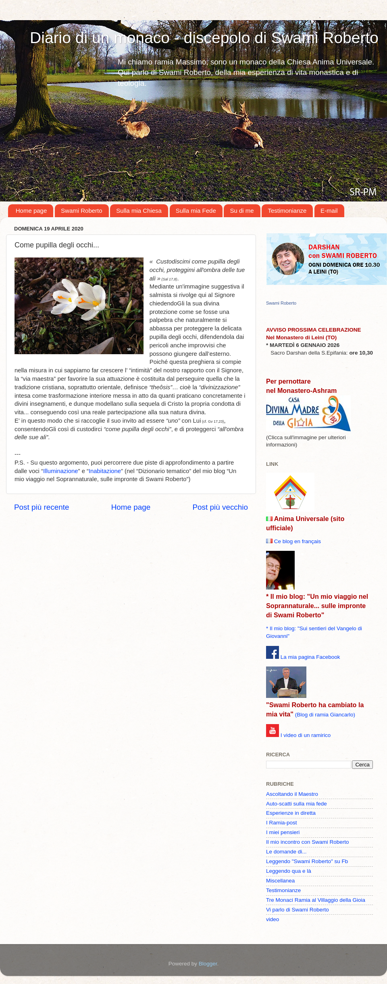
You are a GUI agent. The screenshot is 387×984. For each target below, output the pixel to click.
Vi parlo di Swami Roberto (297, 910)
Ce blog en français (297, 541)
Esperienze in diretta (291, 813)
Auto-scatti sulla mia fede (296, 804)
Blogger (208, 964)
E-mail (329, 210)
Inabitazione (105, 471)
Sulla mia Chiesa (139, 210)
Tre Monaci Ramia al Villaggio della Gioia (315, 900)
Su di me (242, 210)
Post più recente (41, 507)
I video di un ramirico (306, 735)
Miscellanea (280, 881)
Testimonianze (287, 210)
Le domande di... (286, 852)
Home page (31, 210)
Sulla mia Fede (196, 210)
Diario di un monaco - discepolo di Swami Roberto (204, 37)
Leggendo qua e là (288, 871)
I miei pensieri (283, 832)
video (272, 919)
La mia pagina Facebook (310, 657)
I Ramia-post (281, 823)
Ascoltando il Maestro (292, 794)
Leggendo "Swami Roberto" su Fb (307, 861)
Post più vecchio (220, 507)
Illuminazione (60, 471)
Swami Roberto (81, 210)
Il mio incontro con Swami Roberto (307, 842)
